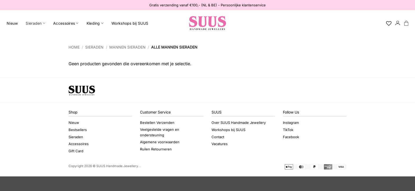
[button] (397, 23)
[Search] (379, 23)
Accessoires (66, 23)
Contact (217, 137)
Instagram (291, 122)
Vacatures (219, 144)
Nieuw (12, 23)
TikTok (288, 130)
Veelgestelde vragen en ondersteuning (159, 132)
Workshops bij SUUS (129, 23)
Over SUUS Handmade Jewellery (238, 122)
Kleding (95, 23)
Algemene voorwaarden (159, 142)
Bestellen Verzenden (157, 122)
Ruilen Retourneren (156, 149)
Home (74, 47)
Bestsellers (78, 130)
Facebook (291, 137)
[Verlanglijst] (388, 23)
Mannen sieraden (127, 47)
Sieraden (35, 23)
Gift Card (76, 151)
